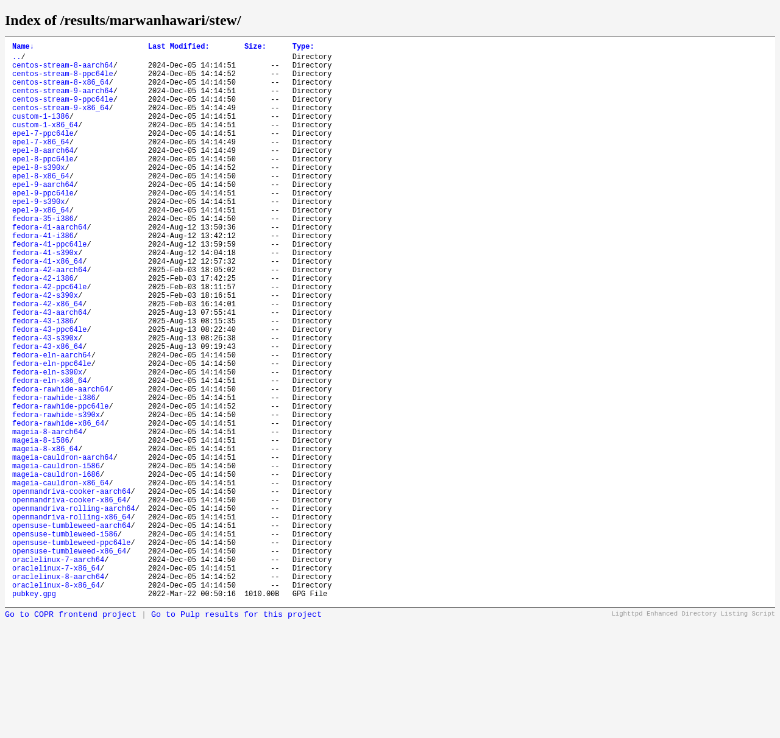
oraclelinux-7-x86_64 (56, 681)
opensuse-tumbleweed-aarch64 (71, 629)
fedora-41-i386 (43, 277)
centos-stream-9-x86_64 (60, 122)
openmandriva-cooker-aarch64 (71, 588)
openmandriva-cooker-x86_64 (69, 598)
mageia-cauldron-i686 (56, 567)
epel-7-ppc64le (43, 153)
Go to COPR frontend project (70, 733)
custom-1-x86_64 (45, 143)
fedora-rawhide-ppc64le (60, 484)
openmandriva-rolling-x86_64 (71, 619)
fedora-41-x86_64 (47, 308)
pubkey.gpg (34, 712)
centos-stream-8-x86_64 (60, 91)
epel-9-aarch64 (43, 215)
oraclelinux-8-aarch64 (58, 691)
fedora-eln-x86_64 (49, 453)
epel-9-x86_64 (40, 246)
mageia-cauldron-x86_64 (60, 577)
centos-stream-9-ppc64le (62, 112)
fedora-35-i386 (43, 256)
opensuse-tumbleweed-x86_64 (69, 660)
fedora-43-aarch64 (49, 370)
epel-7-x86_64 (40, 163)
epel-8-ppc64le (43, 184)
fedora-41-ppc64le (49, 288)
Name (23, 48)
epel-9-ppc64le (43, 225)
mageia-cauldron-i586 (56, 557)
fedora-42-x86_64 (47, 360)
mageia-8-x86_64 (45, 536)
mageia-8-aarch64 (47, 515)
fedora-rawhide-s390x (56, 495)
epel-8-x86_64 (40, 205)
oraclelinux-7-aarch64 (58, 671)
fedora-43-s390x (45, 401)
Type (303, 48)
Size (255, 48)
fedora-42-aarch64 (49, 319)
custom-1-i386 (40, 132)
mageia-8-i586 (40, 526)
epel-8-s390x (38, 194)
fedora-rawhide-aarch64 (60, 464)
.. (16, 60)
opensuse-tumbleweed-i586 (65, 639)
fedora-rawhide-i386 (54, 474)
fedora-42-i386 (43, 329)
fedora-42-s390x (45, 350)
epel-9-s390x (38, 236)
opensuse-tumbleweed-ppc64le (71, 650)
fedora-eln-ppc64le (51, 432)
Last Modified (179, 48)
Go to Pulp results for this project (236, 733)
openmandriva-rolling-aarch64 (73, 608)
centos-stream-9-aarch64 (62, 101)
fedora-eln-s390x (47, 443)
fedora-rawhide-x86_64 (58, 505)
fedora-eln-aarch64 (51, 422)
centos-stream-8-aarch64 (62, 70)
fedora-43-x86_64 (47, 412)
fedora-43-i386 (43, 381)
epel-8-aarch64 (43, 174)
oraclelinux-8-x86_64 (56, 702)
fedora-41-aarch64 (49, 267)
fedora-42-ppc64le (49, 339)
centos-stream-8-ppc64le (62, 81)
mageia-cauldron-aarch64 (62, 546)
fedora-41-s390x (45, 298)
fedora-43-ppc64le (49, 391)
